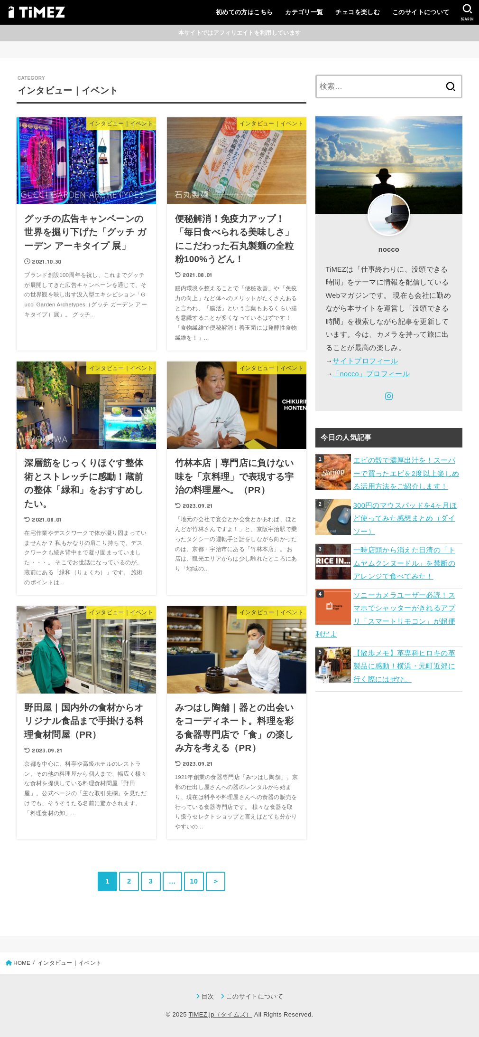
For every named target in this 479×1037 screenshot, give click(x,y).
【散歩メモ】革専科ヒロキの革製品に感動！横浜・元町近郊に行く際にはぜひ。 (404, 666)
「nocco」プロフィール (371, 374)
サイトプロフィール (365, 361)
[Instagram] (389, 396)
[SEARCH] (467, 12)
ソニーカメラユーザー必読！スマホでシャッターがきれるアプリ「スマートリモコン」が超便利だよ (385, 614)
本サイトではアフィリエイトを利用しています (239, 32)
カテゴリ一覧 (304, 12)
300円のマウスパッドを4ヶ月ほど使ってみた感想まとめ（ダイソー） (405, 518)
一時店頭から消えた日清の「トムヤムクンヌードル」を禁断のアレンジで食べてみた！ (404, 563)
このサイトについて (421, 12)
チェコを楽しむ (357, 12)
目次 (208, 996)
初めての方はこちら (244, 12)
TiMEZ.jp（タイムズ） (220, 1014)
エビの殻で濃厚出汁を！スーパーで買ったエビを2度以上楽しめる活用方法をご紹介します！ (406, 473)
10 (194, 881)
